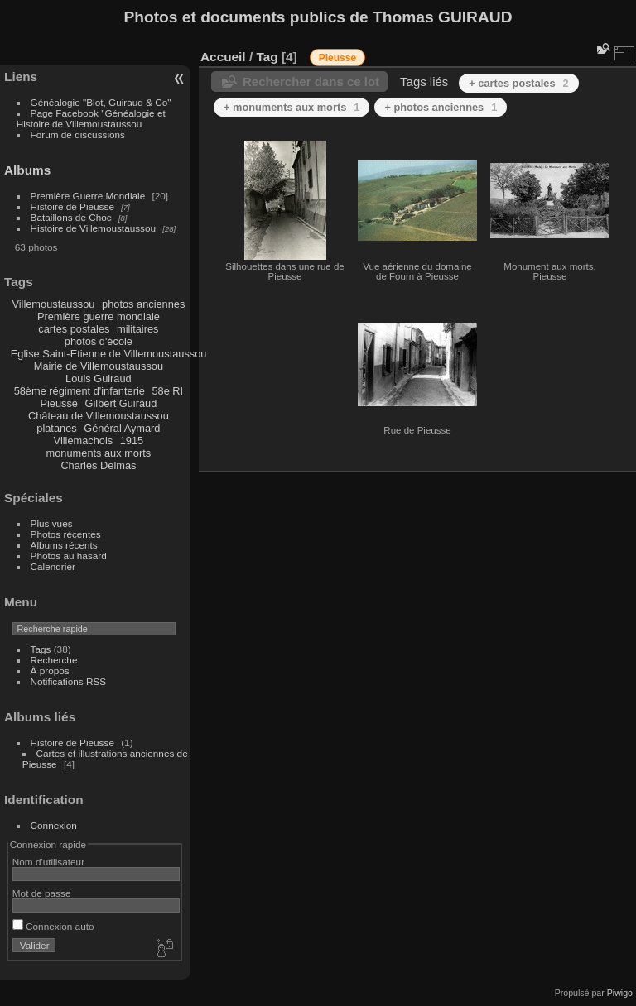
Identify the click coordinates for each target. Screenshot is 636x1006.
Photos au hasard (69, 555)
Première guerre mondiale (98, 316)
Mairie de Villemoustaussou (98, 366)
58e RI (167, 391)
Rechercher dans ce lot (311, 81)
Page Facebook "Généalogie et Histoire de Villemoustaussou (91, 118)
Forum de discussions (78, 134)
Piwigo (620, 993)
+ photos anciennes (440, 107)
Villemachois (83, 440)
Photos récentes (66, 534)
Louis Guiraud (98, 378)
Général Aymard (122, 428)
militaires (137, 329)
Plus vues (52, 523)
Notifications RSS (69, 681)
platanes (56, 428)
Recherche (54, 659)
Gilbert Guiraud (121, 403)
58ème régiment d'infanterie (79, 391)
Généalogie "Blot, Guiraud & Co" (101, 102)
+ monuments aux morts (291, 107)
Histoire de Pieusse (72, 206)
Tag (266, 57)
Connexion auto (53, 926)
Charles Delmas (98, 465)
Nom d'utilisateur (48, 861)
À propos (50, 670)
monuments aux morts (99, 453)
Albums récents (64, 544)
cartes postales (73, 329)
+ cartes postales (518, 83)
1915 (131, 440)
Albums (27, 170)
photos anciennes (143, 304)
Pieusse (59, 403)
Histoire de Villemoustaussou (94, 228)
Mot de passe (41, 893)
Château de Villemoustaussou (98, 416)
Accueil (223, 57)
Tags (41, 649)
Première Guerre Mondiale (88, 195)
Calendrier (53, 566)
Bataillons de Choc (71, 217)
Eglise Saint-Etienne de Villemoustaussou (109, 353)
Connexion (54, 825)
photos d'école (98, 341)
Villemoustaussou (53, 304)
